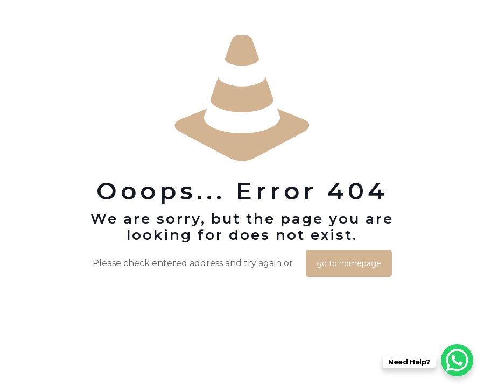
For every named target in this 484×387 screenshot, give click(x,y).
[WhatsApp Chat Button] (457, 360)
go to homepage (349, 263)
